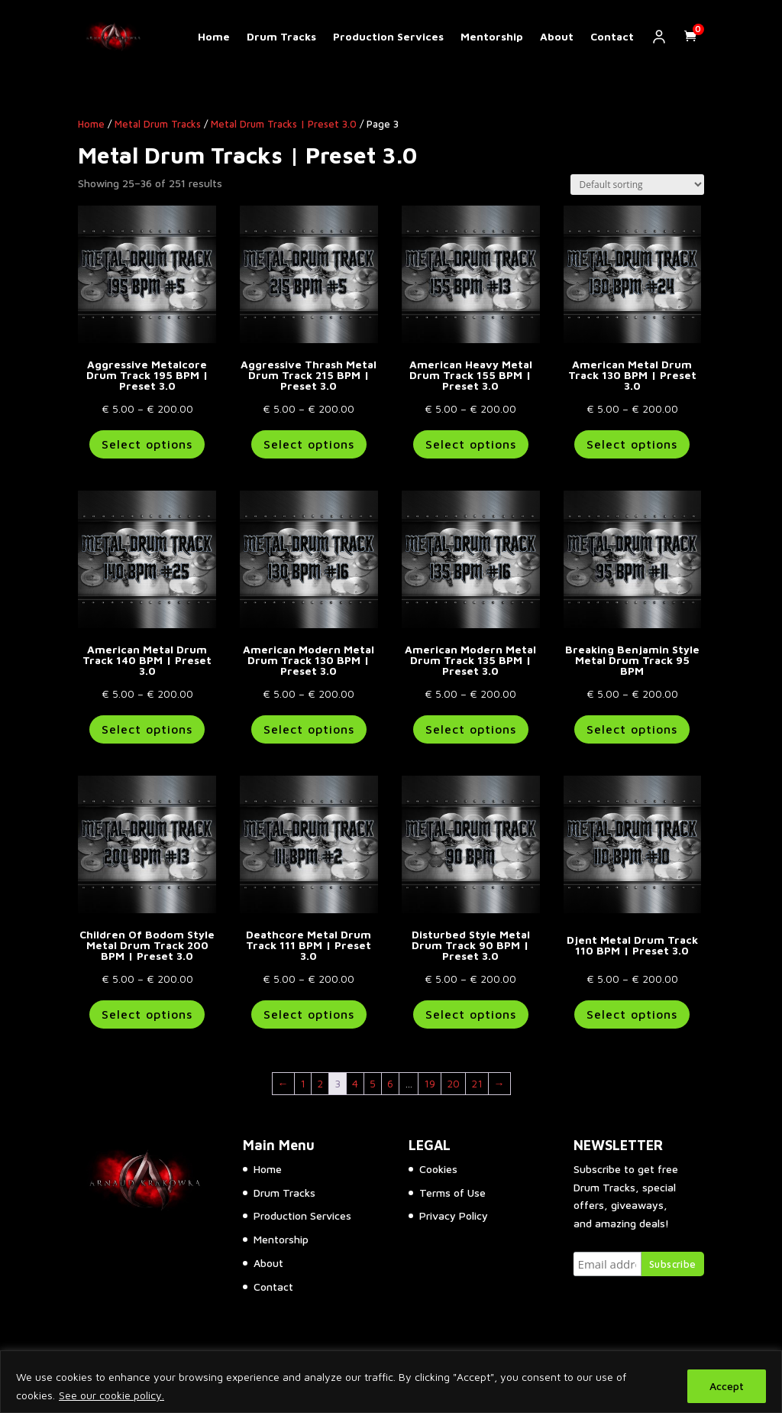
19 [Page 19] (429, 1083)
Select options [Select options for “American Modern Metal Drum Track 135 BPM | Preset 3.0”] (470, 729)
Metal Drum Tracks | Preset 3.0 (284, 124)
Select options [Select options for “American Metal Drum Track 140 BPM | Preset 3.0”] (147, 729)
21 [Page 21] (477, 1083)
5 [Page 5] (373, 1083)
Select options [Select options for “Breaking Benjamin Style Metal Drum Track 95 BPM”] (631, 729)
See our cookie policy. (111, 1395)
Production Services (388, 36)
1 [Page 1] (302, 1083)
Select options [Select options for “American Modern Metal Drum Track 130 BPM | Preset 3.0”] (308, 729)
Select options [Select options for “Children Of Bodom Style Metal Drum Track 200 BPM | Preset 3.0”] (147, 1014)
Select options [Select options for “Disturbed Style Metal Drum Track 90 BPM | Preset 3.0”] (470, 1014)
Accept (726, 1385)
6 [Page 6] (390, 1083)
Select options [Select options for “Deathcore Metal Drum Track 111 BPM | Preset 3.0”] (308, 1014)
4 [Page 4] (355, 1083)
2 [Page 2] (320, 1083)
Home (214, 36)
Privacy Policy (453, 1215)
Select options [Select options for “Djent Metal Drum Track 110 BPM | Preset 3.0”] (631, 1014)
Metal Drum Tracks (158, 124)
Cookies (438, 1168)
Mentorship (491, 36)
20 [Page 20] (453, 1083)
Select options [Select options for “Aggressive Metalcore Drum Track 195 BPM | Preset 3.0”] (147, 444)
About (557, 36)
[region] (391, 1381)
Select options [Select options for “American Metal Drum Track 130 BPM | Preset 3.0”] (631, 444)
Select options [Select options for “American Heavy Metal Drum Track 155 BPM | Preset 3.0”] (470, 444)
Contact (612, 36)
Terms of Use (452, 1192)
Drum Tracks (281, 36)
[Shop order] (637, 184)
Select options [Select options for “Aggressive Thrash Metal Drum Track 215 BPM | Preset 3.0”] (308, 444)
